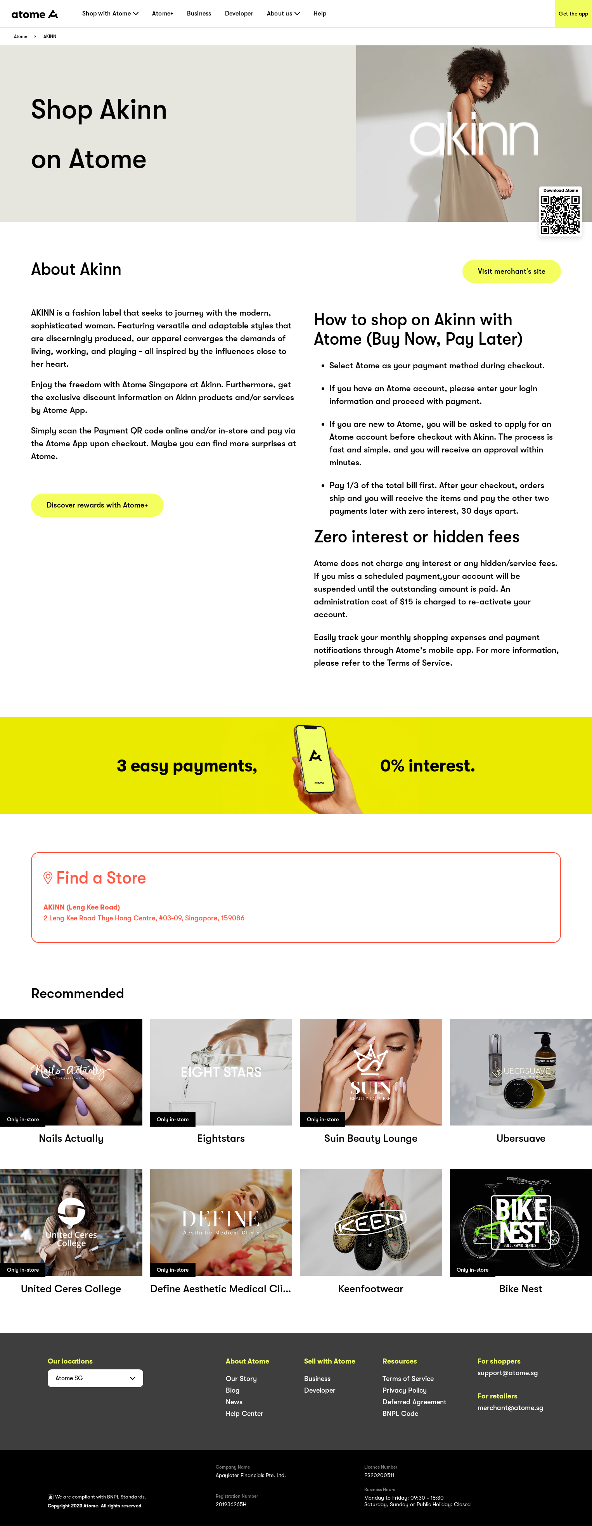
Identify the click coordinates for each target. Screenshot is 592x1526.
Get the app (573, 13)
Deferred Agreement (415, 1402)
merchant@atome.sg (511, 1408)
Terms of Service (408, 1379)
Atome (20, 36)
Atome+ (163, 13)
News (234, 1402)
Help (319, 13)
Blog (233, 1390)
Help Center (244, 1413)
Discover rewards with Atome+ (97, 505)
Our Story (241, 1379)
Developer (239, 13)
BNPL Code (400, 1413)
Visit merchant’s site (511, 271)
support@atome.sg (508, 1373)
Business (199, 13)
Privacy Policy (405, 1390)
